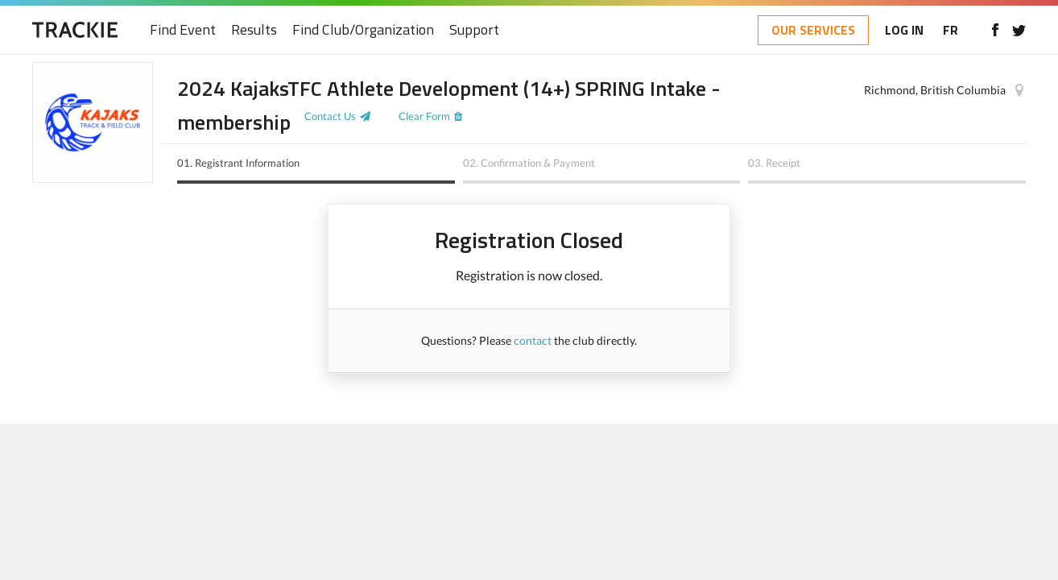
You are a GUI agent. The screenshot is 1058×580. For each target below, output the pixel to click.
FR (950, 29)
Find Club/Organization (363, 30)
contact (533, 340)
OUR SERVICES (813, 29)
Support (474, 30)
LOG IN (904, 29)
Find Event (183, 30)
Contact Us (330, 116)
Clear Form (424, 116)
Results (254, 30)
